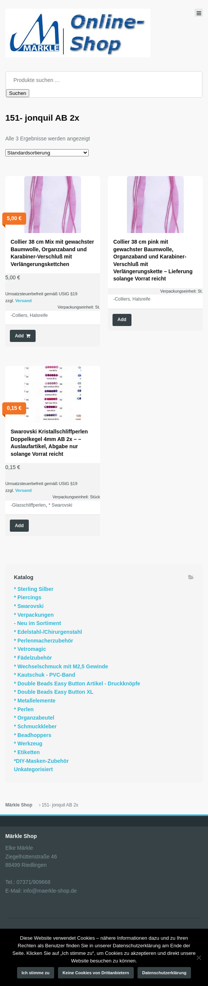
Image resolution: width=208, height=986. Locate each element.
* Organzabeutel (34, 718)
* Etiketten (27, 752)
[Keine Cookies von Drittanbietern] (198, 957)
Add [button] (19, 336)
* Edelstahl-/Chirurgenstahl (48, 632)
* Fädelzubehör (33, 658)
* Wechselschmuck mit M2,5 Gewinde (61, 666)
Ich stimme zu (36, 972)
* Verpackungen (34, 615)
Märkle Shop (18, 805)
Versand (23, 300)
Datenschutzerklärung (164, 972)
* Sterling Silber (33, 589)
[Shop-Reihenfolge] (47, 152)
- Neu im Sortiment (37, 623)
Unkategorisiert (33, 769)
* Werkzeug (28, 743)
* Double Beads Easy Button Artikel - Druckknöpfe (77, 683)
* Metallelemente (35, 701)
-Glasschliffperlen (28, 505)
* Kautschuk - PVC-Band (44, 675)
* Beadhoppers (33, 735)
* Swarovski (60, 505)
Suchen (17, 93)
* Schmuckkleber (35, 726)
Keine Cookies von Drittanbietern (96, 972)
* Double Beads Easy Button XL (54, 692)
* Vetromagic (30, 649)
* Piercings (27, 597)
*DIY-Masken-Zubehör (41, 761)
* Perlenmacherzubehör (43, 641)
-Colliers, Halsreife (29, 315)
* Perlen (24, 709)
